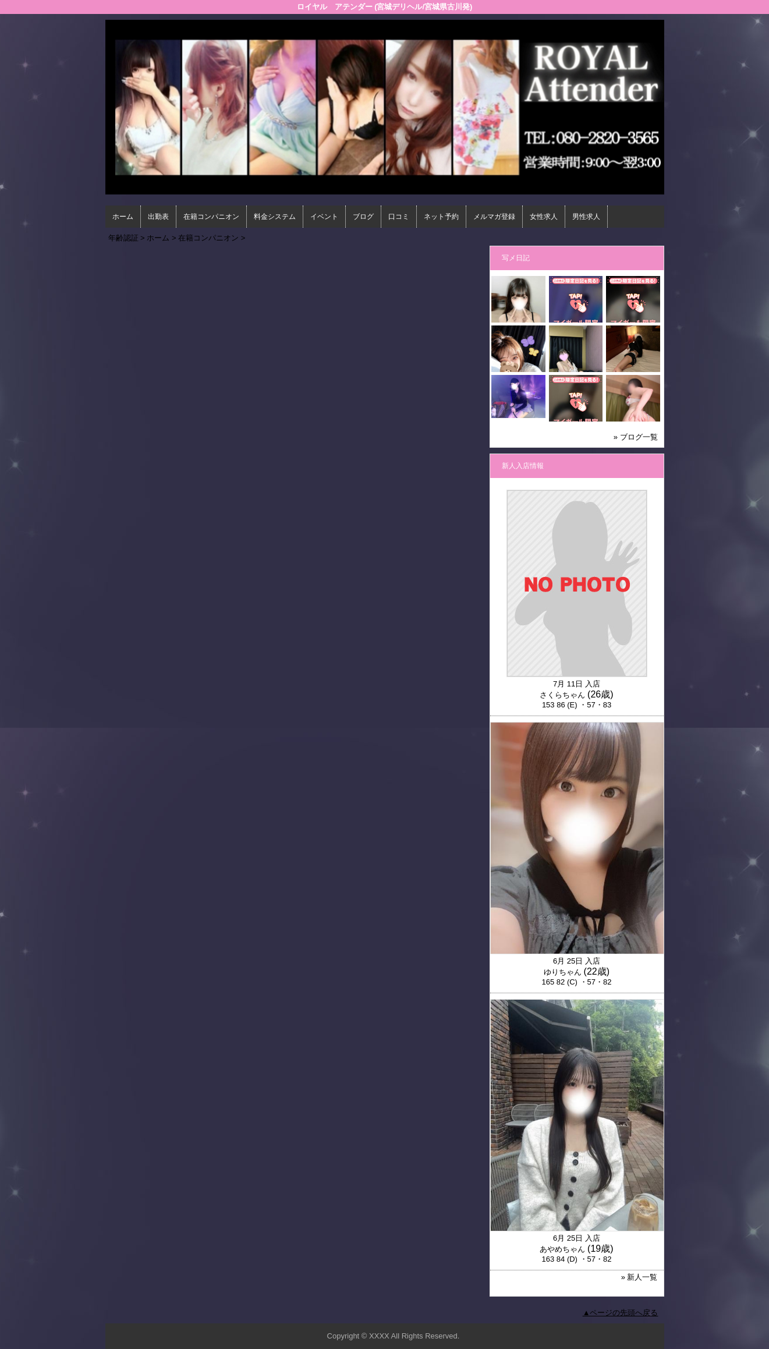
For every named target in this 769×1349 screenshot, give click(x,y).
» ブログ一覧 (636, 437)
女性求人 (544, 217)
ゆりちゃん (563, 972)
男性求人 (586, 217)
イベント (324, 217)
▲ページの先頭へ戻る (620, 1312)
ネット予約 (441, 217)
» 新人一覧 (639, 1277)
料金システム (275, 217)
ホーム (122, 217)
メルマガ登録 (494, 217)
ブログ (363, 217)
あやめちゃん (562, 1249)
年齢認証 (123, 237)
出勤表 (158, 217)
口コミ (398, 217)
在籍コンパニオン (211, 217)
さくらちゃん (562, 695)
